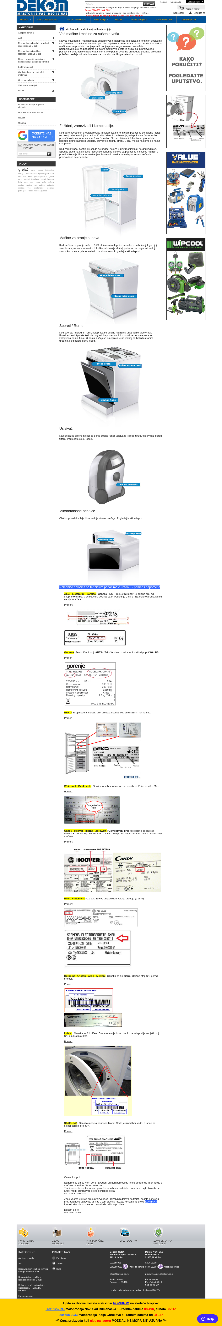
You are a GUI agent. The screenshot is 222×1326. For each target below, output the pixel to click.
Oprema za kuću (26, 80)
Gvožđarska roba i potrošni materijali (31, 73)
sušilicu (42, 185)
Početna (24, 20)
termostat (22, 176)
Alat (20, 38)
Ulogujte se (199, 13)
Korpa (193, 8)
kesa (30, 176)
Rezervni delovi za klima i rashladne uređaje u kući (30, 52)
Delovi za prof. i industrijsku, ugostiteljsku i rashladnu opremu (33, 60)
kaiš (35, 185)
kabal (30, 191)
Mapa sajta (176, 2)
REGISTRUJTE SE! (76, 19)
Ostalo (21, 90)
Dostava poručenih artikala (30, 112)
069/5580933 (116, 1267)
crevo (33, 170)
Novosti (118, 19)
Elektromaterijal (25, 67)
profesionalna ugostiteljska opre (40, 173)
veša (44, 182)
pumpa (40, 170)
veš (29, 188)
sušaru (51, 182)
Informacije (27, 99)
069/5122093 (151, 1267)
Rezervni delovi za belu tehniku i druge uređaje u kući (33, 44)
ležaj (20, 182)
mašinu (21, 185)
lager (26, 182)
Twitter (60, 1263)
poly (20, 191)
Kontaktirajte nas (188, 19)
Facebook (61, 1258)
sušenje (50, 185)
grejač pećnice (40, 176)
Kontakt (163, 2)
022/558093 (115, 1263)
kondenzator (39, 188)
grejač (23, 169)
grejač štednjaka (31, 179)
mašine (29, 185)
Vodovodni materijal (27, 85)
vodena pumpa (40, 191)
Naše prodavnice (164, 19)
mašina (21, 188)
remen (37, 182)
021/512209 (150, 1263)
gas (31, 182)
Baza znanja (99, 20)
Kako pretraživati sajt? (47, 19)
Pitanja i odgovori (139, 19)
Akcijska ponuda (26, 33)
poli (24, 191)
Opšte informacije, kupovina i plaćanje (32, 105)
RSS (59, 1269)
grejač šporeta (47, 179)
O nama (22, 123)
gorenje (50, 188)
